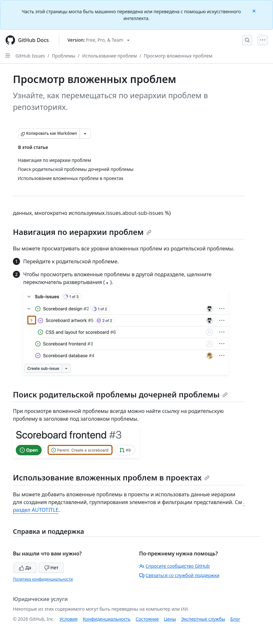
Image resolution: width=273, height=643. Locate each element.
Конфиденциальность (107, 619)
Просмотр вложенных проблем (178, 56)
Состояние (147, 619)
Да (25, 567)
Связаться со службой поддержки (179, 575)
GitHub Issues (30, 56)
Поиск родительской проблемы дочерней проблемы (120, 394)
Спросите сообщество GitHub (174, 566)
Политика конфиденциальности (43, 579)
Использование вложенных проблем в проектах (111, 477)
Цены (170, 619)
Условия (69, 619)
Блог (235, 619)
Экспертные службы (203, 619)
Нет (51, 567)
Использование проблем (109, 56)
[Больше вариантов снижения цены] (85, 133)
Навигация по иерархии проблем (82, 232)
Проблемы (63, 56)
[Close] (254, 10)
